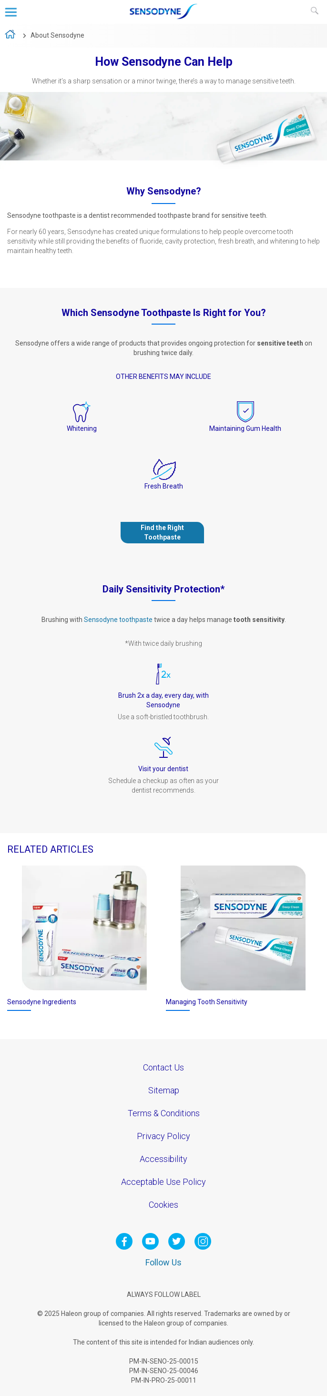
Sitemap (163, 1090)
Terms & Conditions (164, 1113)
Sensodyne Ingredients (41, 1002)
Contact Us (163, 1067)
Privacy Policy (163, 1136)
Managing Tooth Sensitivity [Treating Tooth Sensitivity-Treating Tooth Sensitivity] (206, 1002)
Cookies (163, 1205)
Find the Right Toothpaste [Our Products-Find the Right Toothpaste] (162, 532)
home (11, 35)
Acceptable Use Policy (163, 1182)
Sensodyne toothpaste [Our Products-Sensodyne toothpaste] (118, 619)
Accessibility (163, 1159)
